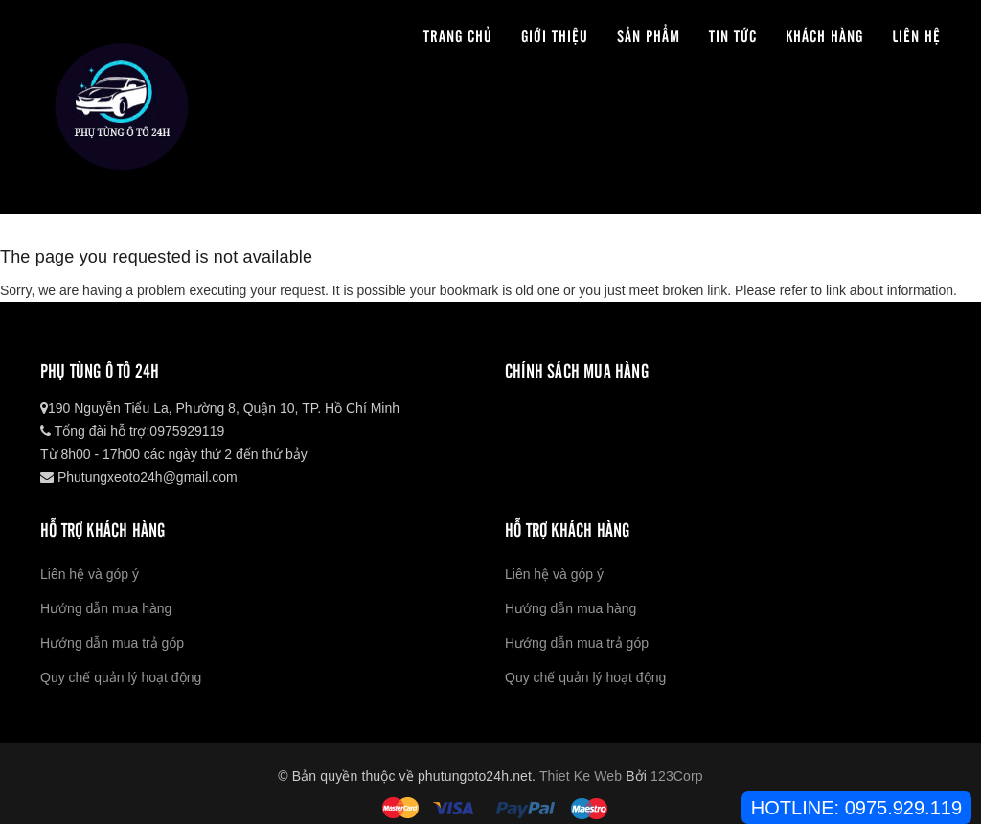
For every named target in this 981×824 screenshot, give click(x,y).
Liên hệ (916, 35)
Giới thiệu (554, 35)
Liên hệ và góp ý (89, 574)
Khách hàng (824, 35)
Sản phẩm (648, 35)
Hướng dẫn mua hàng (105, 608)
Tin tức (733, 35)
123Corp (676, 776)
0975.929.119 (903, 807)
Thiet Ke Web (580, 776)
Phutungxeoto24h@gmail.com (139, 477)
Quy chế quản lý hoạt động (120, 677)
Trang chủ (457, 35)
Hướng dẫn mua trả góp (112, 643)
